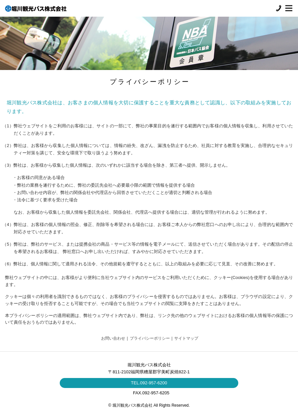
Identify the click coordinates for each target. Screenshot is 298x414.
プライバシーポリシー (150, 338)
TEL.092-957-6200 (149, 382)
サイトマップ (186, 338)
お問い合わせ (113, 338)
